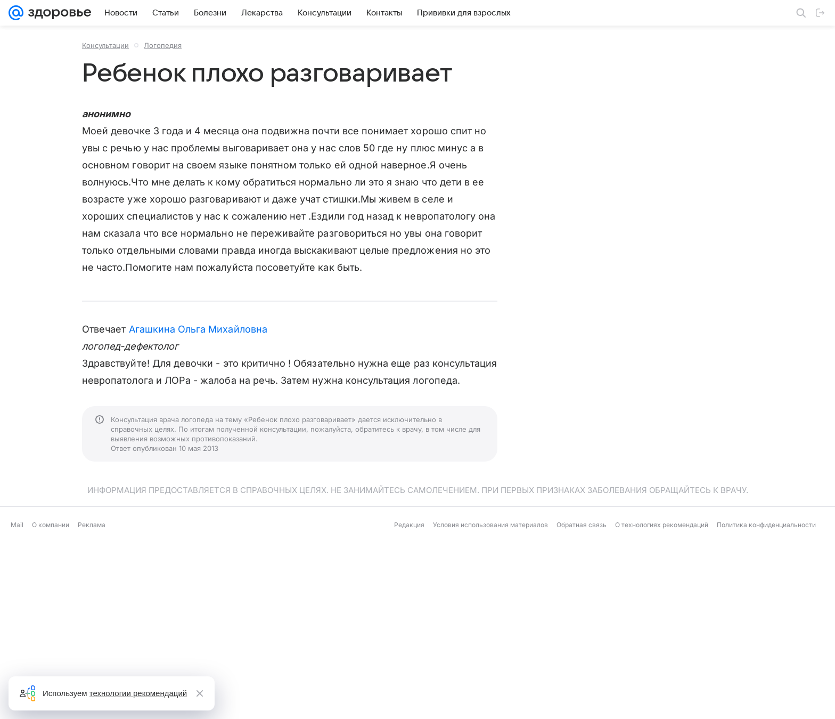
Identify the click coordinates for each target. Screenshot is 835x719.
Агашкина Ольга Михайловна (198, 329)
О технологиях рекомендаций (661, 525)
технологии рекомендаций (138, 693)
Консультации (105, 45)
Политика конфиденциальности (766, 525)
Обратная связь (581, 525)
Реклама (91, 525)
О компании (50, 525)
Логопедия (163, 45)
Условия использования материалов (490, 525)
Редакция (409, 525)
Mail (17, 525)
